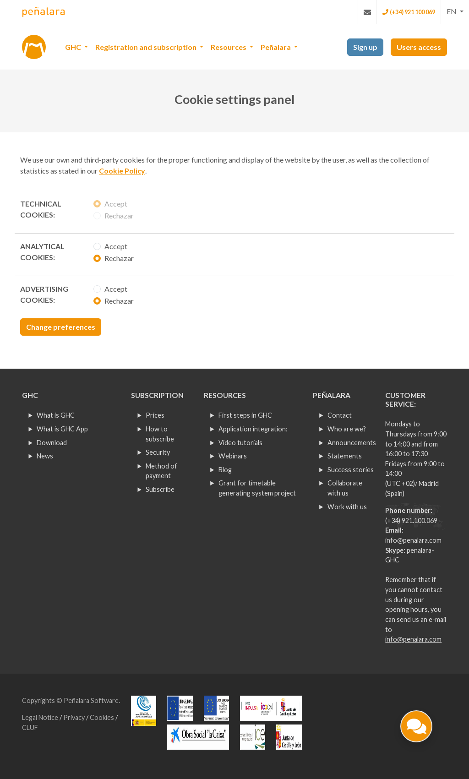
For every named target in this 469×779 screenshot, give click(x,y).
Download (52, 443)
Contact (339, 415)
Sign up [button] (365, 47)
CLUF (30, 727)
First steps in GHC (245, 415)
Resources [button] (229, 47)
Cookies (102, 717)
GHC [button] (73, 47)
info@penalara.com (413, 540)
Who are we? (346, 429)
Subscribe (160, 489)
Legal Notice (41, 717)
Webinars (232, 456)
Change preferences (60, 326)
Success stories (350, 470)
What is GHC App (62, 429)
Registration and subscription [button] (146, 47)
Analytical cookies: (42, 251)
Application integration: (253, 429)
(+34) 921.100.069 (411, 520)
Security (158, 452)
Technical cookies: (40, 209)
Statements (344, 456)
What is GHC (56, 415)
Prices (155, 415)
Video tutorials (240, 443)
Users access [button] (419, 47)
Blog (225, 470)
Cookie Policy (122, 170)
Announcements (351, 443)
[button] (455, 11)
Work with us (347, 507)
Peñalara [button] (276, 47)
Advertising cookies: (44, 294)
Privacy (74, 717)
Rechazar (119, 215)
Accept (115, 203)
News (45, 456)
